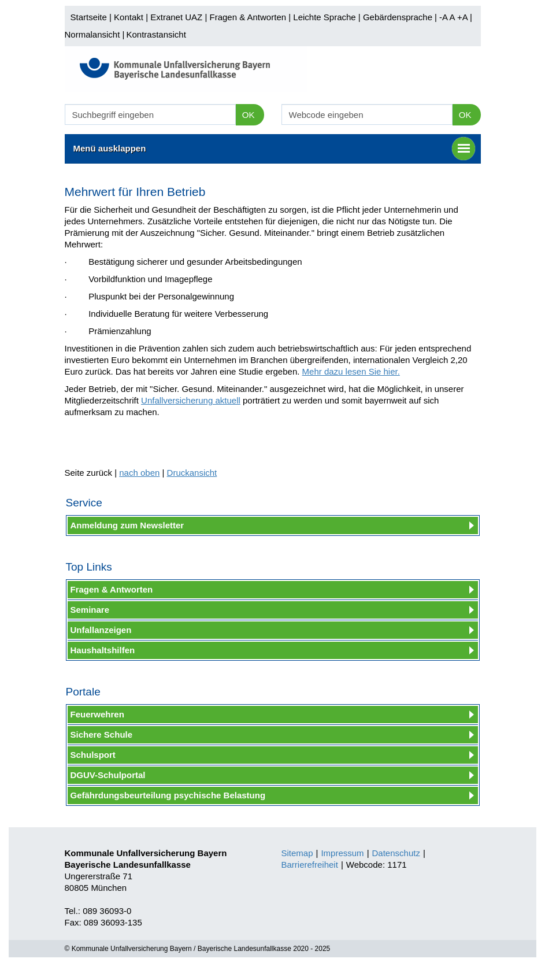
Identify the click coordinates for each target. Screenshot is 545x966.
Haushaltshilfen (103, 650)
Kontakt (128, 17)
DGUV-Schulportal (108, 775)
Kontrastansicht (156, 34)
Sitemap (297, 853)
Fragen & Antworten (247, 17)
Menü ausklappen (274, 148)
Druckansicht (192, 473)
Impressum (342, 853)
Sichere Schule (102, 734)
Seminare (90, 610)
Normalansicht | (95, 34)
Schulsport (93, 755)
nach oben (139, 473)
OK (248, 115)
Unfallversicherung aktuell (190, 400)
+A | (463, 17)
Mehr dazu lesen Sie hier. (351, 371)
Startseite (89, 17)
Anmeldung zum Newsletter (127, 525)
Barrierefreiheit (309, 864)
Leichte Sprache (324, 17)
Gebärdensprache (397, 17)
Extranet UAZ (176, 17)
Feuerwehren (97, 714)
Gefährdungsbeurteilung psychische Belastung (168, 795)
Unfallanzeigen (101, 630)
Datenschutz (396, 853)
